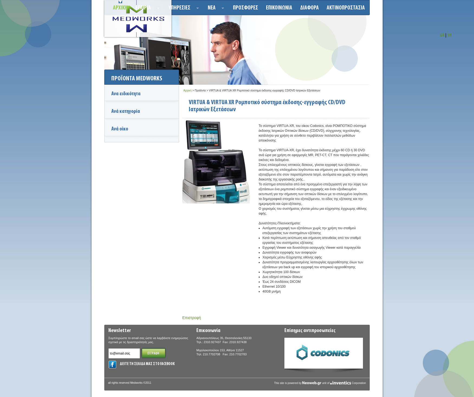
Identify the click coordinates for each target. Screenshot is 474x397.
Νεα (214, 8)
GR (442, 36)
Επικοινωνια (279, 8)
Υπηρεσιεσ (182, 8)
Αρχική (187, 90)
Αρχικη (120, 8)
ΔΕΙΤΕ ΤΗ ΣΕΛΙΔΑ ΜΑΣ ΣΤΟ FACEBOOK (147, 364)
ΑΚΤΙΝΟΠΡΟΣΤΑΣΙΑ (346, 8)
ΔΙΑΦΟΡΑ (309, 8)
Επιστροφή (191, 318)
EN (449, 36)
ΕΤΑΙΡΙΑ (146, 8)
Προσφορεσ (245, 8)
